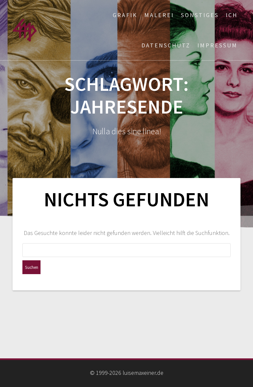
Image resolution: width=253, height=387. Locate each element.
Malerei (159, 15)
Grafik (125, 15)
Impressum (217, 45)
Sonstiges (200, 15)
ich (232, 15)
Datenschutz (165, 45)
